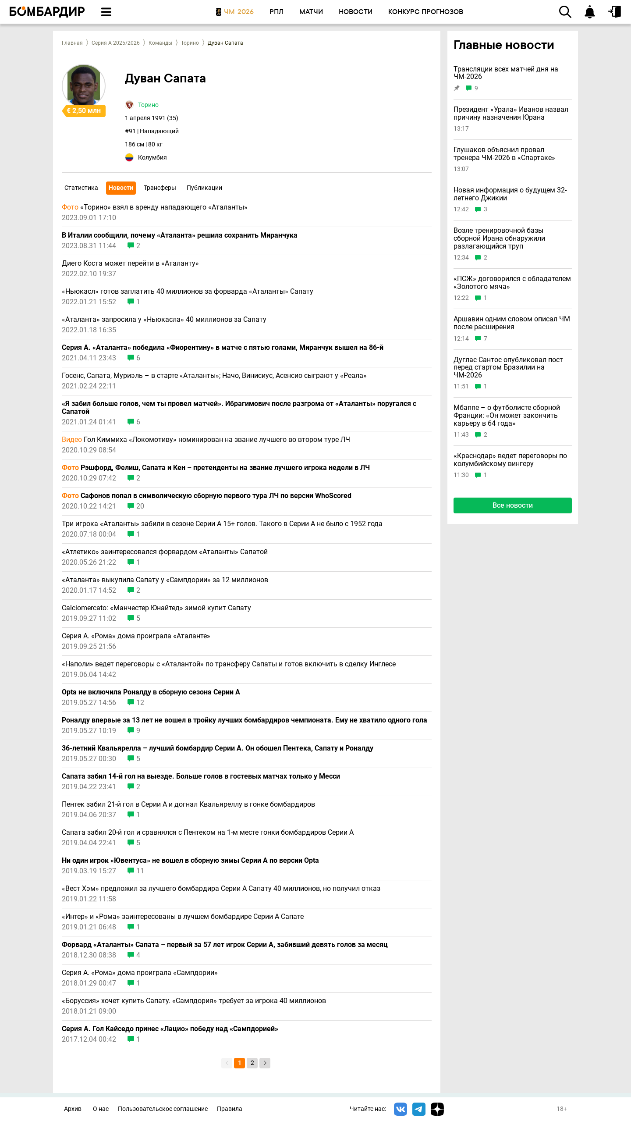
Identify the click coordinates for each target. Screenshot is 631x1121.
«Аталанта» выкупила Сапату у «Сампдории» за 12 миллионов (165, 580)
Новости (121, 187)
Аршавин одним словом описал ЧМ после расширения (512, 323)
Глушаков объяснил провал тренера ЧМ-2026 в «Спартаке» (504, 153)
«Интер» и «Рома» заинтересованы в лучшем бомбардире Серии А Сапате (183, 917)
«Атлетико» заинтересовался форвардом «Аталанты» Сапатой (165, 552)
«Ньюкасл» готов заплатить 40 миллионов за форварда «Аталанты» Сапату (187, 291)
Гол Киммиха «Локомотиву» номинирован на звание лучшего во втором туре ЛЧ (206, 440)
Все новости (513, 505)
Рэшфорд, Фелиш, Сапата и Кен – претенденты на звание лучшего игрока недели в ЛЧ (216, 468)
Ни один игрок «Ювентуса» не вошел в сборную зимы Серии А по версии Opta (190, 861)
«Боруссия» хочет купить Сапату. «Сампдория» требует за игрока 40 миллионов (194, 1001)
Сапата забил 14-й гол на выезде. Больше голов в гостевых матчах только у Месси (201, 776)
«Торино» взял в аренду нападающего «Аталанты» (155, 207)
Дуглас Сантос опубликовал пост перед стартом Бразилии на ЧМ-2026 (508, 367)
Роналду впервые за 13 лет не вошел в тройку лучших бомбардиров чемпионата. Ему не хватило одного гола (244, 720)
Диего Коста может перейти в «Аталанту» (130, 263)
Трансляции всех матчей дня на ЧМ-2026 (506, 73)
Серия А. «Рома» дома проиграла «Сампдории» (140, 973)
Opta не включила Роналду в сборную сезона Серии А (151, 692)
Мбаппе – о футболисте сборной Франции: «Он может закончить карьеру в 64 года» (507, 415)
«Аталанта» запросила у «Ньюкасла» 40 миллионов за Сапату (164, 320)
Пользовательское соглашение (163, 1109)
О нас (101, 1109)
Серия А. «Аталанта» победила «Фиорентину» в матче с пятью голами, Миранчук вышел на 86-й (222, 348)
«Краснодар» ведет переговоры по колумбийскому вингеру (510, 459)
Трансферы (160, 187)
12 (140, 703)
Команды (160, 43)
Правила (229, 1109)
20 (140, 506)
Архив (73, 1109)
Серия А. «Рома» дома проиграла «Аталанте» (136, 636)
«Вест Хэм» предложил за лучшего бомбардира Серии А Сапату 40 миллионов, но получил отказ (221, 889)
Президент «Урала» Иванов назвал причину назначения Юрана (511, 113)
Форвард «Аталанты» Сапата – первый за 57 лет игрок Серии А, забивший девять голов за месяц (225, 945)
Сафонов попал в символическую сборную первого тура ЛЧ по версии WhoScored (206, 496)
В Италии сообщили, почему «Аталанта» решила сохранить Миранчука (180, 235)
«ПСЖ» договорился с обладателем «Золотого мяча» (512, 282)
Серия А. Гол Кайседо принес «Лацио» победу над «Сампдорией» (170, 1029)
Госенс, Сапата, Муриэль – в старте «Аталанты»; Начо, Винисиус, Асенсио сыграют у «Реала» (214, 376)
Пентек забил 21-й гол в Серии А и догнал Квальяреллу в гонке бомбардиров (188, 804)
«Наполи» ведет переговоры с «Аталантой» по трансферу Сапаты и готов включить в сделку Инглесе (229, 664)
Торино (190, 43)
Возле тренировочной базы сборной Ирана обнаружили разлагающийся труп (499, 238)
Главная (72, 43)
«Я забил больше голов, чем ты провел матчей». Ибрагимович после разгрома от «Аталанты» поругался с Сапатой (239, 408)
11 (140, 871)
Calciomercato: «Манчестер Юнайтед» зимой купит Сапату (156, 608)
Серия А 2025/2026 (116, 43)
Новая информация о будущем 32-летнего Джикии (510, 194)
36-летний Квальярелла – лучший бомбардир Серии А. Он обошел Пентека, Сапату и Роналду (217, 748)
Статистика (81, 187)
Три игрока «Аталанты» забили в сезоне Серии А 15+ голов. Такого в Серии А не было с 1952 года (222, 524)
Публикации (204, 187)
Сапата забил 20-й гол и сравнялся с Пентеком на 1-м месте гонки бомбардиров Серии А (208, 832)
